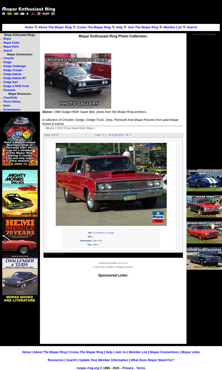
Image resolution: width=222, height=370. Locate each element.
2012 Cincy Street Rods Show (75, 128)
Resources (56, 360)
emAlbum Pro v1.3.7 (119, 263)
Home (29, 27)
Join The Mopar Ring (143, 27)
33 (119, 135)
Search (192, 27)
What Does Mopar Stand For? (152, 360)
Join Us (121, 352)
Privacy (127, 368)
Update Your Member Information (103, 360)
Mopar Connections (164, 352)
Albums (49, 128)
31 (112, 135)
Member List (172, 27)
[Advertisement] (207, 14)
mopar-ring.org (88, 368)
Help (119, 27)
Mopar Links (191, 352)
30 (110, 135)
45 (127, 135)
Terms (140, 368)
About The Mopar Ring (55, 27)
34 (122, 135)
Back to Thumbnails (55, 254)
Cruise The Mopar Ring (94, 27)
